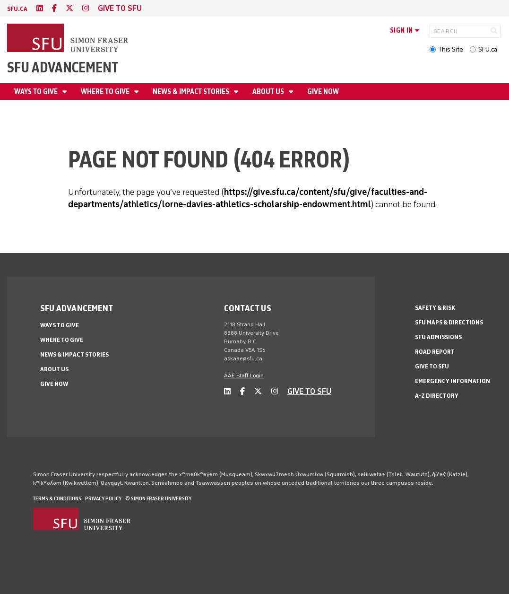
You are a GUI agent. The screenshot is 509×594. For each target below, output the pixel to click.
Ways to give (36, 91)
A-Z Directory (436, 396)
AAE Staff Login (244, 375)
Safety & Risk (435, 308)
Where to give (106, 91)
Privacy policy (103, 498)
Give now (323, 91)
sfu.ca (17, 9)
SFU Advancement (63, 67)
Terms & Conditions (57, 498)
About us (268, 91)
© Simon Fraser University (158, 498)
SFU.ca (487, 49)
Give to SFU (432, 366)
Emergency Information (452, 381)
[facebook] (54, 8)
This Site (450, 49)
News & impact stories (192, 91)
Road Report (435, 352)
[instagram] (85, 8)
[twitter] (69, 8)
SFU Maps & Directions (449, 322)
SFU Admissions (438, 337)
